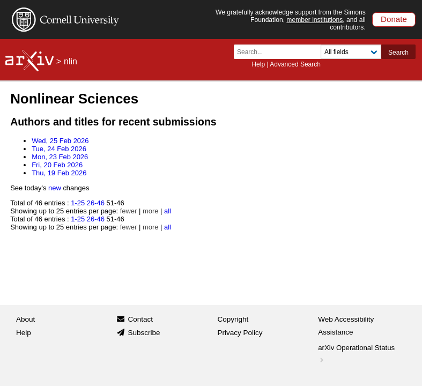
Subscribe (144, 333)
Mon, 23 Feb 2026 (60, 157)
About (25, 319)
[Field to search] (351, 51)
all (167, 211)
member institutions (314, 20)
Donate (394, 19)
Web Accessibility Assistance (346, 325)
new (54, 188)
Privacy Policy (240, 333)
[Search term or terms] (280, 51)
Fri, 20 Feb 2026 (57, 165)
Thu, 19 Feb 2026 (59, 173)
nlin (70, 61)
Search (398, 52)
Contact (140, 319)
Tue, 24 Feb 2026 (59, 149)
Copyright (233, 319)
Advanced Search (295, 64)
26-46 (96, 203)
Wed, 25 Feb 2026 (60, 141)
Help (258, 64)
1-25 (78, 203)
